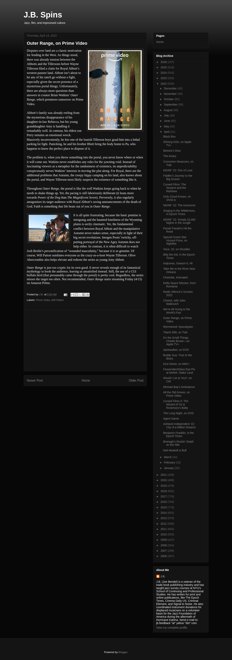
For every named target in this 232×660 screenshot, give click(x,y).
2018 (164, 491)
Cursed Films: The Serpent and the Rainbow (174, 188)
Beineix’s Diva (172, 150)
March (168, 457)
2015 (164, 507)
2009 (164, 539)
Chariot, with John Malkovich (174, 302)
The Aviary (169, 156)
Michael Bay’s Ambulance (179, 387)
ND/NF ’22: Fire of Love (177, 170)
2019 (164, 485)
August (168, 110)
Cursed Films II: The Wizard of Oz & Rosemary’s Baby (175, 404)
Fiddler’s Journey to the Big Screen (177, 177)
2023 (164, 78)
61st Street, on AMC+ (176, 363)
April (167, 131)
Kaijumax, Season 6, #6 (178, 263)
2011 (164, 529)
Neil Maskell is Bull (174, 450)
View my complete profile (171, 627)
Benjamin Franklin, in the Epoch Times (178, 434)
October (169, 99)
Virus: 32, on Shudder (176, 249)
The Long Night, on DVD (178, 413)
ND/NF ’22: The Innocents (179, 205)
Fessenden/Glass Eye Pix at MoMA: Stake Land (179, 371)
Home (86, 380)
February (170, 462)
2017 (164, 496)
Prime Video (43, 300)
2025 (164, 67)
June (167, 120)
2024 (164, 72)
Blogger (122, 652)
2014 (164, 512)
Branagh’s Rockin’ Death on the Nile (178, 443)
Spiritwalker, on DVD (176, 349)
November (170, 93)
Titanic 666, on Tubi (175, 332)
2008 (164, 545)
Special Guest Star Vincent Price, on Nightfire (175, 240)
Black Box (169, 136)
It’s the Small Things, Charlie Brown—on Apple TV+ (176, 341)
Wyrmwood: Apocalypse (178, 326)
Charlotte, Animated (175, 277)
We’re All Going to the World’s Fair (176, 311)
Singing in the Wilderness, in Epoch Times (179, 212)
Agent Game (171, 418)
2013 (164, 518)
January (169, 468)
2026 (164, 62)
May (167, 126)
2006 (164, 556)
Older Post (136, 380)
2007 (164, 550)
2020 (164, 480)
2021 (164, 474)
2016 (164, 501)
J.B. (162, 576)
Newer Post (35, 380)
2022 (164, 83)
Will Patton (57, 300)
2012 (164, 523)
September (171, 104)
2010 (164, 534)
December (170, 88)
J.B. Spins (43, 14)
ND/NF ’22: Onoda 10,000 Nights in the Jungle (179, 221)
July (167, 115)
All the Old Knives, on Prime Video (176, 394)
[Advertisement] (85, 340)
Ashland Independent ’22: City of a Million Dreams (179, 425)
